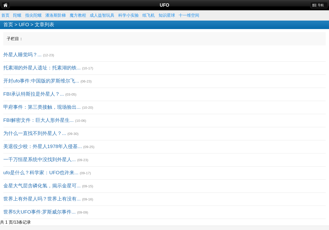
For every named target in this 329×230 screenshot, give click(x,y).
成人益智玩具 (102, 15)
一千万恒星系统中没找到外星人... (39, 159)
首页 (5, 15)
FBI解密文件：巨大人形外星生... (38, 120)
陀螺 (17, 15)
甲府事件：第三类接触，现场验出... (42, 107)
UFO (24, 24)
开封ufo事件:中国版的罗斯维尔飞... (41, 81)
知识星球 (167, 15)
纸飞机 (148, 15)
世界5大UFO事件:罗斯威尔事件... (39, 212)
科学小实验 (128, 15)
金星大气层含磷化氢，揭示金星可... (42, 185)
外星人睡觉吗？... (22, 54)
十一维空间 (189, 15)
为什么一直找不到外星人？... (34, 133)
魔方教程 (78, 15)
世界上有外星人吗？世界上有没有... (42, 198)
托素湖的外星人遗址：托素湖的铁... (42, 67)
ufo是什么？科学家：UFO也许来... (40, 172)
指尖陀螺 (33, 15)
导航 (321, 5)
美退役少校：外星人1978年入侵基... (42, 146)
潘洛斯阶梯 (55, 15)
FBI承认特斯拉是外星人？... (33, 94)
